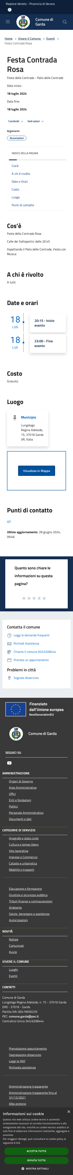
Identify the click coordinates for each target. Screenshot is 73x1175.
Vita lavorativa (18, 850)
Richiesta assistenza (22, 1067)
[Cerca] (64, 22)
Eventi (50, 38)
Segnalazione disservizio (25, 1054)
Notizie (13, 939)
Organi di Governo (21, 781)
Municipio (28, 417)
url (9, 521)
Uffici (12, 793)
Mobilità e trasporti (21, 869)
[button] (36, 1168)
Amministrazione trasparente (28, 1086)
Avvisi (13, 952)
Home (8, 38)
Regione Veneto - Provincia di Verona (30, 3)
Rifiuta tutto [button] (36, 1160)
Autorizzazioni (18, 920)
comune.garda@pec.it (24, 1016)
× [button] (68, 1111)
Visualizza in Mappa (36, 470)
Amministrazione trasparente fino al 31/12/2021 (33, 1095)
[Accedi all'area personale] (9, 9)
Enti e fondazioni (20, 800)
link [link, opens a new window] (18, 1143)
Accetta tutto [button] (36, 1151)
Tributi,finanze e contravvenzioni (30, 901)
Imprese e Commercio (23, 857)
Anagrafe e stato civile (24, 838)
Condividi (16, 121)
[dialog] (36, 1141)
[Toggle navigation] (7, 21)
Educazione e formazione (25, 888)
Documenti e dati (20, 819)
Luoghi (13, 969)
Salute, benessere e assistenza (29, 913)
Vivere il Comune (29, 38)
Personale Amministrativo (26, 812)
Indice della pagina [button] (25, 153)
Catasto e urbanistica (23, 863)
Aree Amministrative (23, 787)
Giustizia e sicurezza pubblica (28, 895)
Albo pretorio (17, 1103)
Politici (13, 806)
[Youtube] (9, 763)
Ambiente (15, 907)
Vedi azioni (36, 121)
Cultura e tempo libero (24, 844)
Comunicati (16, 945)
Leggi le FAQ (17, 1061)
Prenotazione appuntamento (28, 1048)
